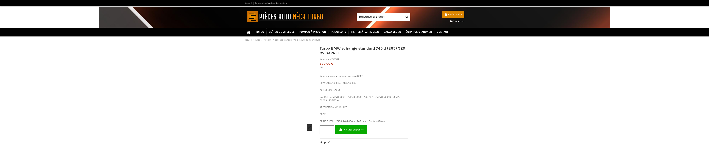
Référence (325, 59)
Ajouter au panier (351, 129)
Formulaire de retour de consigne (271, 3)
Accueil (248, 3)
